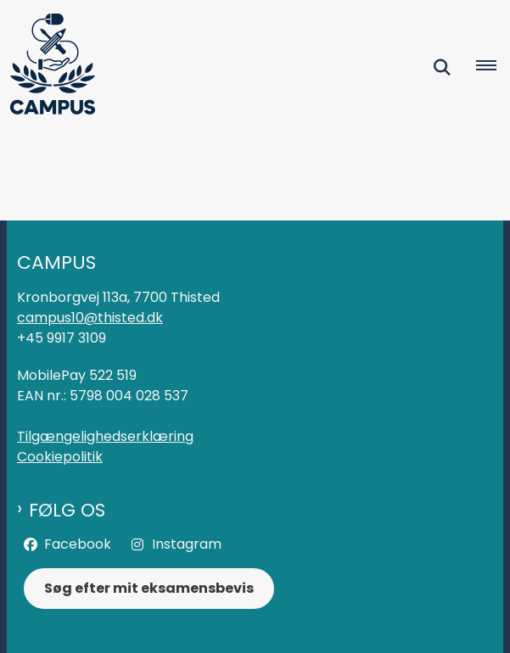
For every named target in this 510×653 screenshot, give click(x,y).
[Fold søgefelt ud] (442, 67)
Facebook (77, 544)
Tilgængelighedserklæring (105, 436)
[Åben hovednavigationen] (493, 67)
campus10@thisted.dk (90, 317)
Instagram (186, 544)
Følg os (67, 510)
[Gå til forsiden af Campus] (47, 67)
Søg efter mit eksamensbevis (149, 588)
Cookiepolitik (60, 456)
